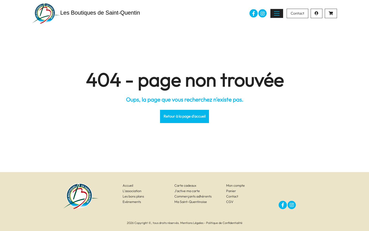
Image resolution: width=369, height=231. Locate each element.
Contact (297, 13)
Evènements (132, 202)
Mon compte (235, 185)
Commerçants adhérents (193, 196)
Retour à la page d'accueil (184, 116)
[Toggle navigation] (276, 13)
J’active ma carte (187, 191)
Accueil (128, 185)
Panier (231, 191)
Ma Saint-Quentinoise (190, 202)
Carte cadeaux (185, 185)
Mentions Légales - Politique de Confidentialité (211, 223)
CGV (229, 202)
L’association (132, 191)
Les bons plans (133, 196)
